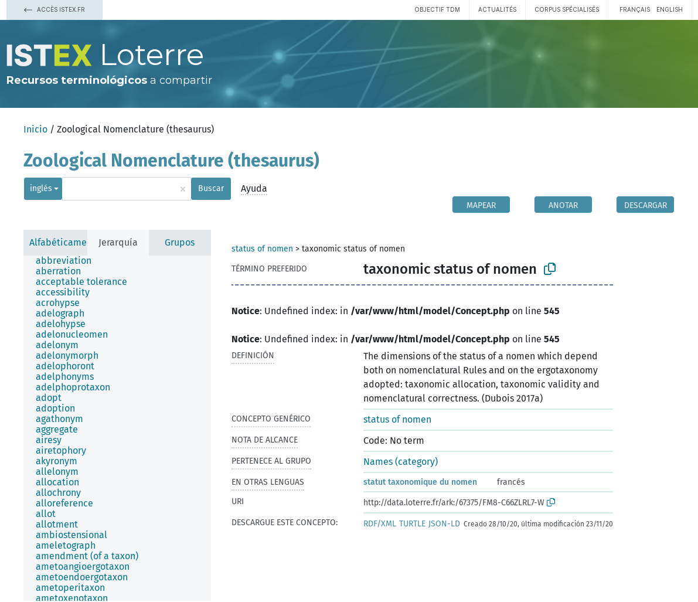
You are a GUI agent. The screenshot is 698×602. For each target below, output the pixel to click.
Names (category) (400, 461)
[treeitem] (68, 261)
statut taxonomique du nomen (420, 482)
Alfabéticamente (65, 242)
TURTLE (412, 524)
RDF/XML (379, 524)
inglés (41, 188)
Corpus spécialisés (566, 9)
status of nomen (262, 249)
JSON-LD (444, 524)
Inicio (35, 129)
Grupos (180, 242)
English (669, 9)
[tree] (117, 428)
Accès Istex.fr (54, 9)
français (634, 9)
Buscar (211, 188)
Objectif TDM (437, 9)
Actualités (497, 9)
